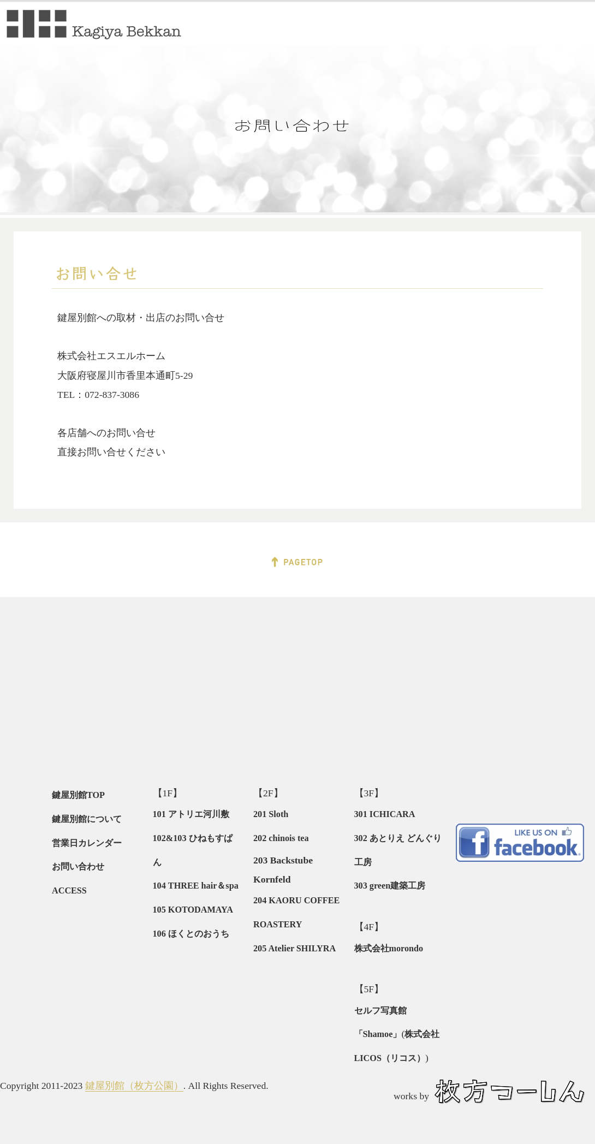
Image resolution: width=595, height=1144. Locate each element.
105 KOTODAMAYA (193, 910)
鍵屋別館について (87, 819)
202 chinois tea (281, 838)
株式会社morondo (389, 949)
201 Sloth (270, 814)
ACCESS (69, 891)
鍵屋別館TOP (78, 795)
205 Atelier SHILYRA (294, 949)
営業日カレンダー (87, 843)
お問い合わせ (78, 867)
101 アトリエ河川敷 (191, 814)
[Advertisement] (101, 687)
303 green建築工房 (390, 886)
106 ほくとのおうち (191, 934)
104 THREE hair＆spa (196, 886)
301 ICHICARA (384, 814)
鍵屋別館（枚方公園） (134, 1085)
